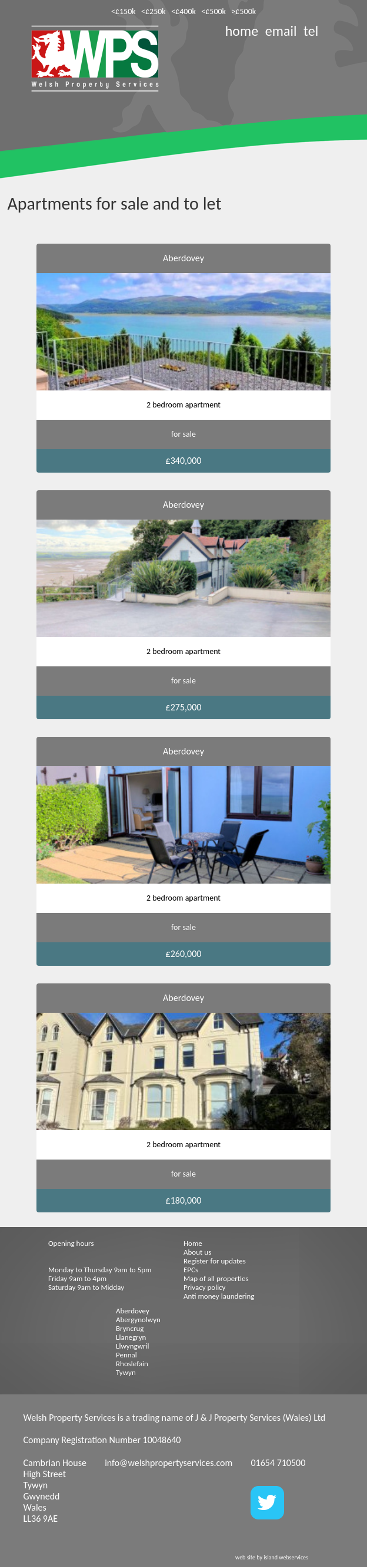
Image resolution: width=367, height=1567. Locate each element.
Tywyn (126, 1372)
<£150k (123, 11)
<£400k (183, 11)
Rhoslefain (132, 1363)
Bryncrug (130, 1328)
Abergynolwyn (138, 1319)
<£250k (153, 11)
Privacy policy (205, 1287)
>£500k (243, 11)
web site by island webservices (271, 1557)
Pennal (126, 1354)
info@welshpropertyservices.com (168, 1462)
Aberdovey (132, 1310)
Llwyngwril (132, 1346)
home (241, 30)
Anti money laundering (219, 1296)
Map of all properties (216, 1278)
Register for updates (215, 1260)
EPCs (191, 1269)
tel (310, 30)
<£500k (213, 11)
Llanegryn (131, 1337)
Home (193, 1243)
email (281, 30)
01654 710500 (278, 1462)
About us (197, 1252)
